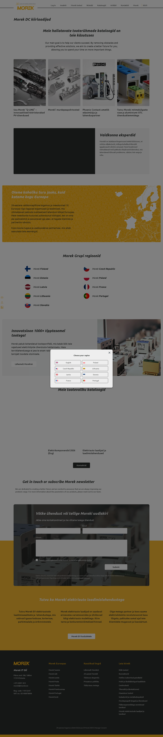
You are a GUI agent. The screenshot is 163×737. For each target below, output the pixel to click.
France (63, 381)
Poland (90, 363)
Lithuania (91, 369)
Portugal (91, 381)
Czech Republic (65, 369)
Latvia (63, 375)
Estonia (90, 375)
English (63, 363)
